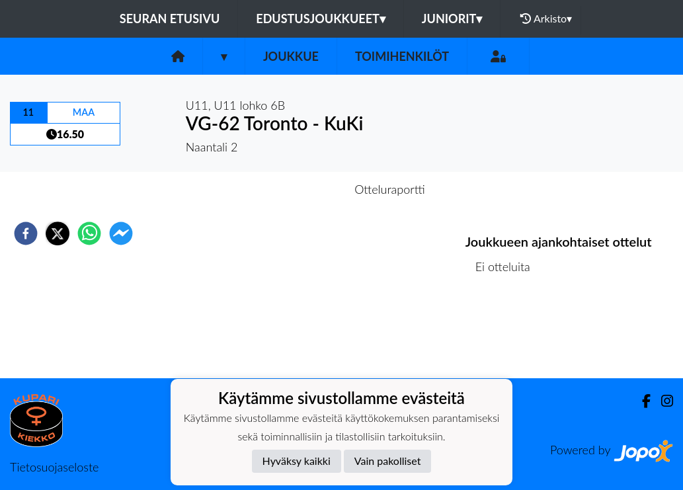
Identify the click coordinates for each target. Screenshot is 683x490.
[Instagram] (662, 401)
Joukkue (291, 56)
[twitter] (57, 233)
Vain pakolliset (387, 460)
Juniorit (452, 18)
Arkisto (546, 18)
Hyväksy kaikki (296, 460)
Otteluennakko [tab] (295, 189)
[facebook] (26, 233)
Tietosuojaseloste (54, 467)
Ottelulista (508, 333)
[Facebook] (641, 401)
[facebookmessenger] (121, 233)
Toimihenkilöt (402, 56)
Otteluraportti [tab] (389, 189)
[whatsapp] (89, 233)
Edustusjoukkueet (320, 18)
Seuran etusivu (170, 18)
